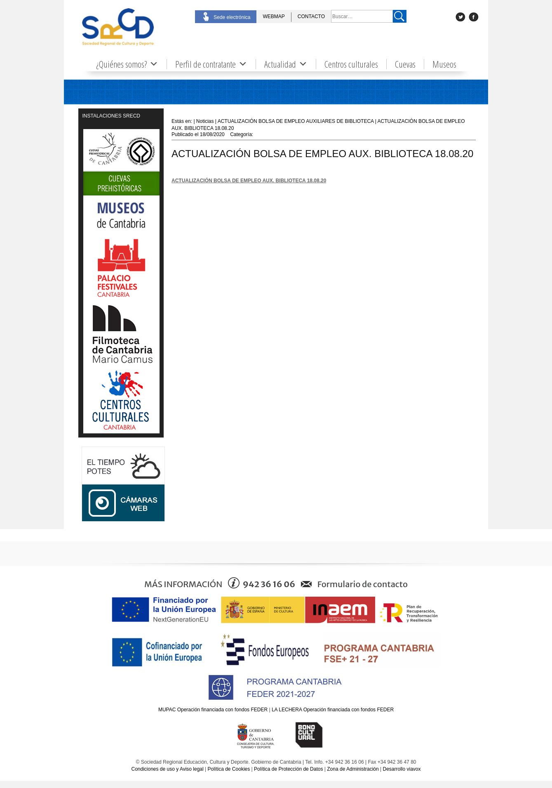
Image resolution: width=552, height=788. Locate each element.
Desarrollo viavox (401, 769)
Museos (444, 64)
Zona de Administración (352, 769)
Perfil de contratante (211, 64)
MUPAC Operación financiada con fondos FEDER (213, 710)
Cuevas (405, 64)
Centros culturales (351, 64)
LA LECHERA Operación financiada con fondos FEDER (333, 710)
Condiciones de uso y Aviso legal (167, 769)
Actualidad (286, 64)
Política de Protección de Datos (288, 769)
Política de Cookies (229, 769)
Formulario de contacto (362, 584)
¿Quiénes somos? (127, 64)
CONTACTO (311, 16)
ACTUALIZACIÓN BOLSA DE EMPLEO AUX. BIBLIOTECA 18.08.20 (248, 180)
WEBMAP (273, 16)
